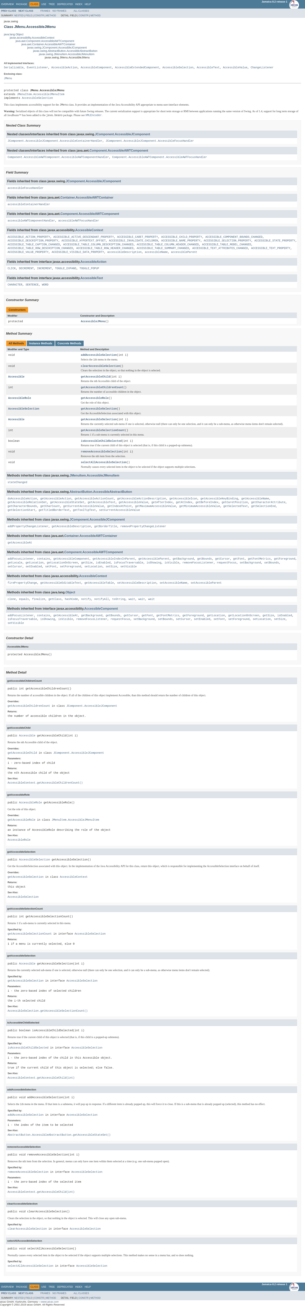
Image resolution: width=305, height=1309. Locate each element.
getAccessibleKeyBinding (219, 499)
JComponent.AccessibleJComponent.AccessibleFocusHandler (150, 141)
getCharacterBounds (22, 506)
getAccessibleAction (55, 499)
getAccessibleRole (95, 398)
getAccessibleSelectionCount (103, 430)
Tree (52, 4)
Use (43, 4)
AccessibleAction (64, 67)
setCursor (15, 567)
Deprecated (65, 4)
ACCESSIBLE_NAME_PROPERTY (181, 241)
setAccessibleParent (206, 583)
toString (118, 599)
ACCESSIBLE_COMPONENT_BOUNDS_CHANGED (233, 237)
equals (24, 599)
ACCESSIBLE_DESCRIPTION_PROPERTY (33, 241)
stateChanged (17, 482)
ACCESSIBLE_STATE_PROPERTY (274, 241)
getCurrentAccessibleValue (83, 506)
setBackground (250, 563)
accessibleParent (184, 252)
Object (70, 592)
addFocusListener (21, 559)
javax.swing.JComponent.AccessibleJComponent (57, 47)
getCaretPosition (235, 502)
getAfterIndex (162, 502)
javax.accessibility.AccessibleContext (32, 37)
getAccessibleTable (99, 583)
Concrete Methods (69, 343)
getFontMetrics (259, 559)
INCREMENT (44, 268)
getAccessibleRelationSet (27, 502)
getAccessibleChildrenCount (102, 387)
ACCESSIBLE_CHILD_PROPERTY (181, 237)
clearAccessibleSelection (100, 366)
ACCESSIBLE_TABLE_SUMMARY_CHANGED (163, 248)
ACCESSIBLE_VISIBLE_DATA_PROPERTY (78, 252)
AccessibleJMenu (93, 321)
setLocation (93, 567)
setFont (51, 567)
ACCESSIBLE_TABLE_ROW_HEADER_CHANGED (104, 248)
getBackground (183, 559)
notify (86, 599)
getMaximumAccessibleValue (155, 506)
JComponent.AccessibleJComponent (122, 134)
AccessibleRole (19, 398)
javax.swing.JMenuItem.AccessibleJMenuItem (67, 54)
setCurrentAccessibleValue (119, 510)
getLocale (15, 563)
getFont (239, 559)
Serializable (14, 67)
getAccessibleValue (133, 502)
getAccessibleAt (20, 543)
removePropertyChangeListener (143, 526)
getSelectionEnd (263, 506)
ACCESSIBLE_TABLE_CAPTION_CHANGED (34, 245)
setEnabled (33, 567)
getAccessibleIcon (183, 499)
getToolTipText (84, 510)
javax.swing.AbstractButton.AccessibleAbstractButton (65, 50)
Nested (19, 15)
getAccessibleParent (153, 559)
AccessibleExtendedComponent (137, 67)
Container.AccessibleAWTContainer (86, 197)
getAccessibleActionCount (94, 499)
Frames (45, 11)
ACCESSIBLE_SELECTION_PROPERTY (227, 241)
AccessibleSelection (178, 67)
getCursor (222, 559)
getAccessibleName (255, 499)
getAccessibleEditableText (60, 583)
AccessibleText (208, 67)
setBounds (271, 563)
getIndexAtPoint (119, 506)
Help (88, 4)
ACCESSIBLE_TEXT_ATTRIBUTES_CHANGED (220, 248)
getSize (87, 563)
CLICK (12, 268)
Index (78, 4)
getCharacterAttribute (268, 502)
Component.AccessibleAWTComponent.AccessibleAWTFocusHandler (159, 157)
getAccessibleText (102, 502)
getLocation (34, 563)
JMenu (8, 78)
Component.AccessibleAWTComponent (118, 150)
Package (21, 4)
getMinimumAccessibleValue (199, 506)
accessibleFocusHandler (26, 188)
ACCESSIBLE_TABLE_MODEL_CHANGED (226, 245)
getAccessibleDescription (71, 526)
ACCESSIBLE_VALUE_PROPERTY (28, 252)
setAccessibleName (173, 583)
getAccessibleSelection (99, 409)
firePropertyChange (22, 583)
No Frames (59, 11)
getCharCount (50, 506)
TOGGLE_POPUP (89, 268)
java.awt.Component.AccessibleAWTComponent (45, 41)
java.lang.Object (13, 34)
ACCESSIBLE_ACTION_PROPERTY (29, 237)
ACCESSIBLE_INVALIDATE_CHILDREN (133, 241)
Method (51, 15)
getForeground (284, 559)
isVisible (172, 563)
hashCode (71, 599)
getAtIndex (184, 502)
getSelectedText (235, 506)
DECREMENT (26, 268)
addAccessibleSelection (99, 355)
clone (12, 599)
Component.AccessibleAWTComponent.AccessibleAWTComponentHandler (58, 157)
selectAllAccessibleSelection (104, 462)
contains (43, 559)
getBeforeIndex (206, 502)
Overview (7, 4)
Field (29, 15)
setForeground (70, 567)
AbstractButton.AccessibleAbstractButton (101, 492)
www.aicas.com (50, 1301)
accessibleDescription (124, 252)
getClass (54, 599)
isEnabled (103, 563)
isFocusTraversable (128, 563)
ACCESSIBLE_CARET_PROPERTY (137, 237)
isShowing (153, 563)
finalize (38, 599)
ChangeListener (262, 67)
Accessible (16, 377)
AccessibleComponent (96, 67)
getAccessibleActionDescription (141, 499)
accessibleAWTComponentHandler (31, 221)
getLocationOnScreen (62, 563)
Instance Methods (40, 343)
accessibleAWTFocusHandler (78, 221)
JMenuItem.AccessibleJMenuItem (40, 94)
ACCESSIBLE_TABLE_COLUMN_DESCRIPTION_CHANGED (98, 245)
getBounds (204, 559)
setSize (111, 567)
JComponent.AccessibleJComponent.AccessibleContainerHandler (55, 141)
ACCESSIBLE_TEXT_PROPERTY (270, 248)
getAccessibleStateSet (67, 502)
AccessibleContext (89, 230)
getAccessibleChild (95, 377)
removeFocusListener (198, 563)
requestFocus (226, 563)
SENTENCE (32, 285)
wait (132, 599)
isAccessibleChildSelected (101, 441)
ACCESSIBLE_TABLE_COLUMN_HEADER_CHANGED (168, 245)
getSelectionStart (21, 510)
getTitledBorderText (54, 510)
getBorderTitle (105, 526)
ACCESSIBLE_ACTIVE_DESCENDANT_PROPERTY (83, 237)
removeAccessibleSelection (101, 452)
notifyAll (101, 599)
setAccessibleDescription (136, 583)
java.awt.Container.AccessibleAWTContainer (48, 44)
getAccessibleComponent (71, 559)
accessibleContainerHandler (29, 204)
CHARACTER (15, 285)
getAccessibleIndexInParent (114, 559)
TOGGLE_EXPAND (65, 268)
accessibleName (156, 252)
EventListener (37, 67)
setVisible (128, 567)
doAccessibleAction (22, 499)
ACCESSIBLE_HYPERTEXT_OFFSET (83, 241)
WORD (45, 285)
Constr (39, 15)
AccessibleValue (235, 67)
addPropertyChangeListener (28, 526)
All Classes (81, 11)
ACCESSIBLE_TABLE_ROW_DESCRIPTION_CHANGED (40, 248)
